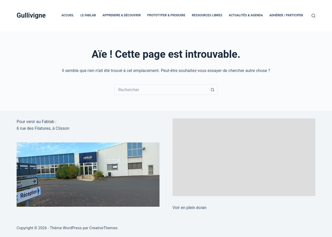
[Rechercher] (313, 16)
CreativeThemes (103, 228)
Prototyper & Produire (166, 15)
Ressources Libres (207, 15)
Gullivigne (31, 15)
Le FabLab (88, 15)
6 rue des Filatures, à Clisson (43, 128)
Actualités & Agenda (246, 15)
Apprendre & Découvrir (121, 15)
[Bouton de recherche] (213, 89)
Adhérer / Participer (286, 15)
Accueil (67, 15)
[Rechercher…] (161, 89)
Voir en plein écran (189, 207)
